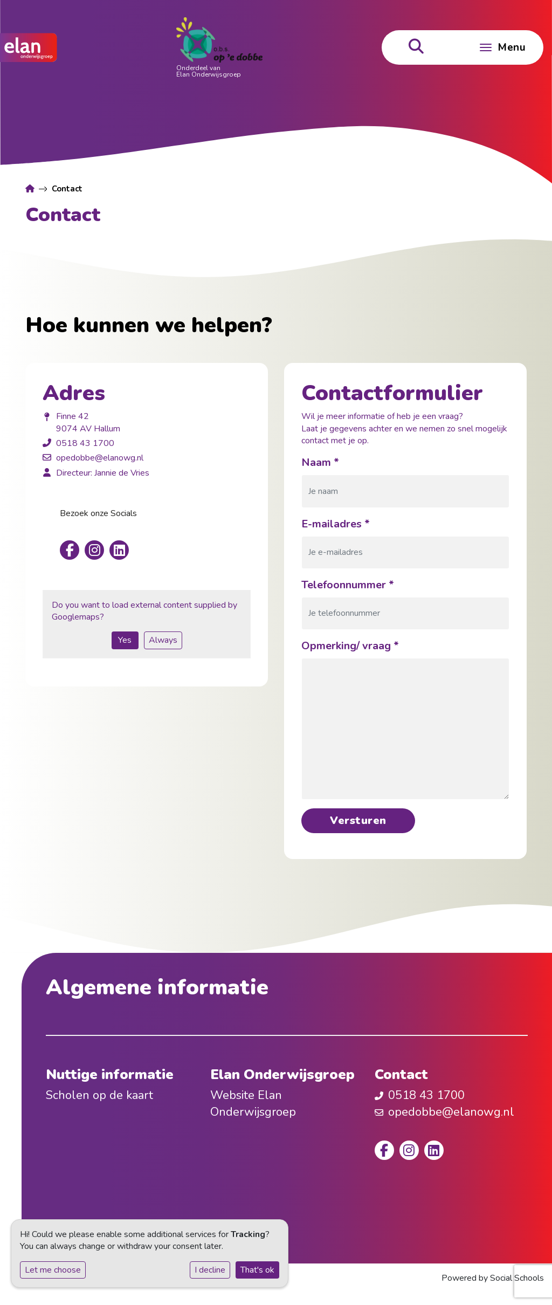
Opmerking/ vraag (350, 645)
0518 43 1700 (85, 443)
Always (163, 640)
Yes (125, 640)
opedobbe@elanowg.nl (99, 458)
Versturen (358, 820)
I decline (210, 1270)
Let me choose (53, 1270)
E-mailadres (335, 524)
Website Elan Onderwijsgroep (253, 1103)
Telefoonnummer (347, 585)
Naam (320, 462)
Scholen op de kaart (99, 1095)
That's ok (257, 1270)
